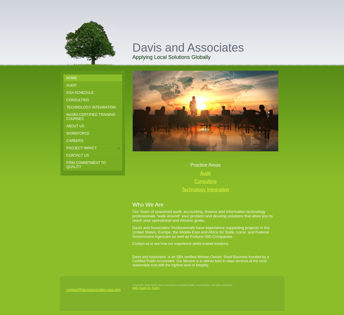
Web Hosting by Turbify (146, 288)
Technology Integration (91, 107)
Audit (71, 85)
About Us (75, 126)
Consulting (77, 100)
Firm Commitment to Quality (86, 165)
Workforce (78, 133)
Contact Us (77, 155)
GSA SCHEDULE (80, 93)
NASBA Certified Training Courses (90, 117)
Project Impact (81, 148)
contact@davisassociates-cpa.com (93, 290)
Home (71, 78)
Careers (74, 141)
